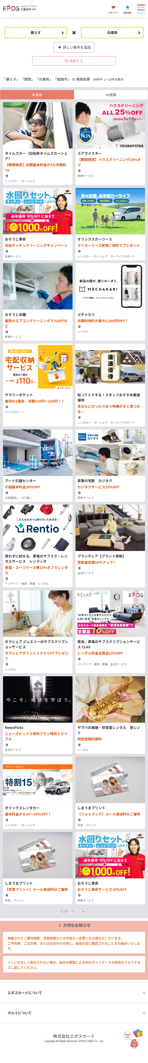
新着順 (37, 94)
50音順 (111, 94)
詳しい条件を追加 (74, 47)
